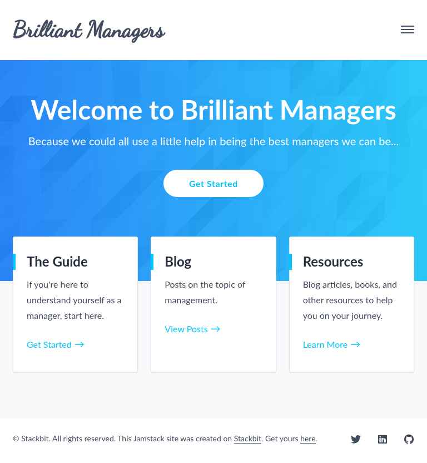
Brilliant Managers (88, 29)
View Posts (186, 328)
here (307, 438)
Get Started (213, 183)
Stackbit (247, 438)
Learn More (325, 344)
